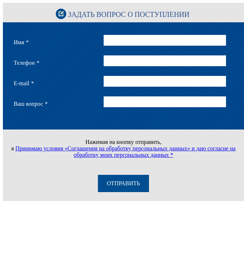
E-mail (24, 83)
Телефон (26, 63)
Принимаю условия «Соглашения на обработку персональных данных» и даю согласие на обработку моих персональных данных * (125, 151)
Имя (21, 42)
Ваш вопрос (31, 104)
